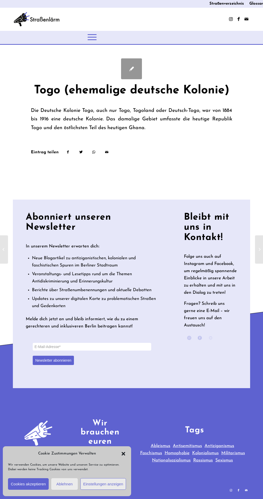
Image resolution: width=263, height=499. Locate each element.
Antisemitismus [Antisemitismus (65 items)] (187, 446)
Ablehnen (64, 484)
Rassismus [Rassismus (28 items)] (203, 460)
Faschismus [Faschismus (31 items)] (151, 453)
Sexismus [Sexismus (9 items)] (224, 460)
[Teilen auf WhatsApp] (94, 152)
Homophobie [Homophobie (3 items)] (177, 453)
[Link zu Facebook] (238, 19)
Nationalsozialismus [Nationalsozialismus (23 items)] (171, 460)
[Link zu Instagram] (231, 19)
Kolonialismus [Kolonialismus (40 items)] (205, 453)
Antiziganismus (219, 446)
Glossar (256, 4)
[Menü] (92, 37)
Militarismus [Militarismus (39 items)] (233, 453)
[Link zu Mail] (246, 19)
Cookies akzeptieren (28, 484)
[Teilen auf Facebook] (68, 152)
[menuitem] (227, 4)
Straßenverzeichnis (226, 4)
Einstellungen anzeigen (103, 484)
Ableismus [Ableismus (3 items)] (160, 446)
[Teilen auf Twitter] (81, 152)
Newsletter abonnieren (53, 360)
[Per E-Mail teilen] (106, 152)
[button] (123, 453)
